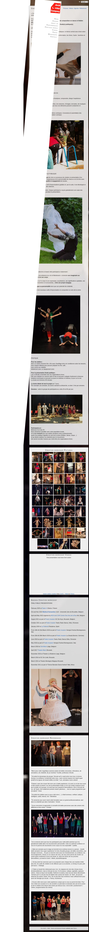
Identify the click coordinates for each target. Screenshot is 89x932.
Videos (71, 8)
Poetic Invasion (50, 619)
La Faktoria (44, 626)
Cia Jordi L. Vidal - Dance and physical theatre (53, 928)
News (58, 19)
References (83, 8)
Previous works (52, 27)
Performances (54, 25)
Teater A (44, 608)
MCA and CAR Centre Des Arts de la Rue (64, 615)
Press (56, 32)
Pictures (65, 8)
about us (56, 23)
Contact (55, 37)
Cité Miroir (43, 646)
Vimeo (72, 594)
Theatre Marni (42, 650)
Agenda (76, 8)
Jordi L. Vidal (64, 594)
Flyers (75, 928)
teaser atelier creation (49, 594)
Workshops (54, 34)
